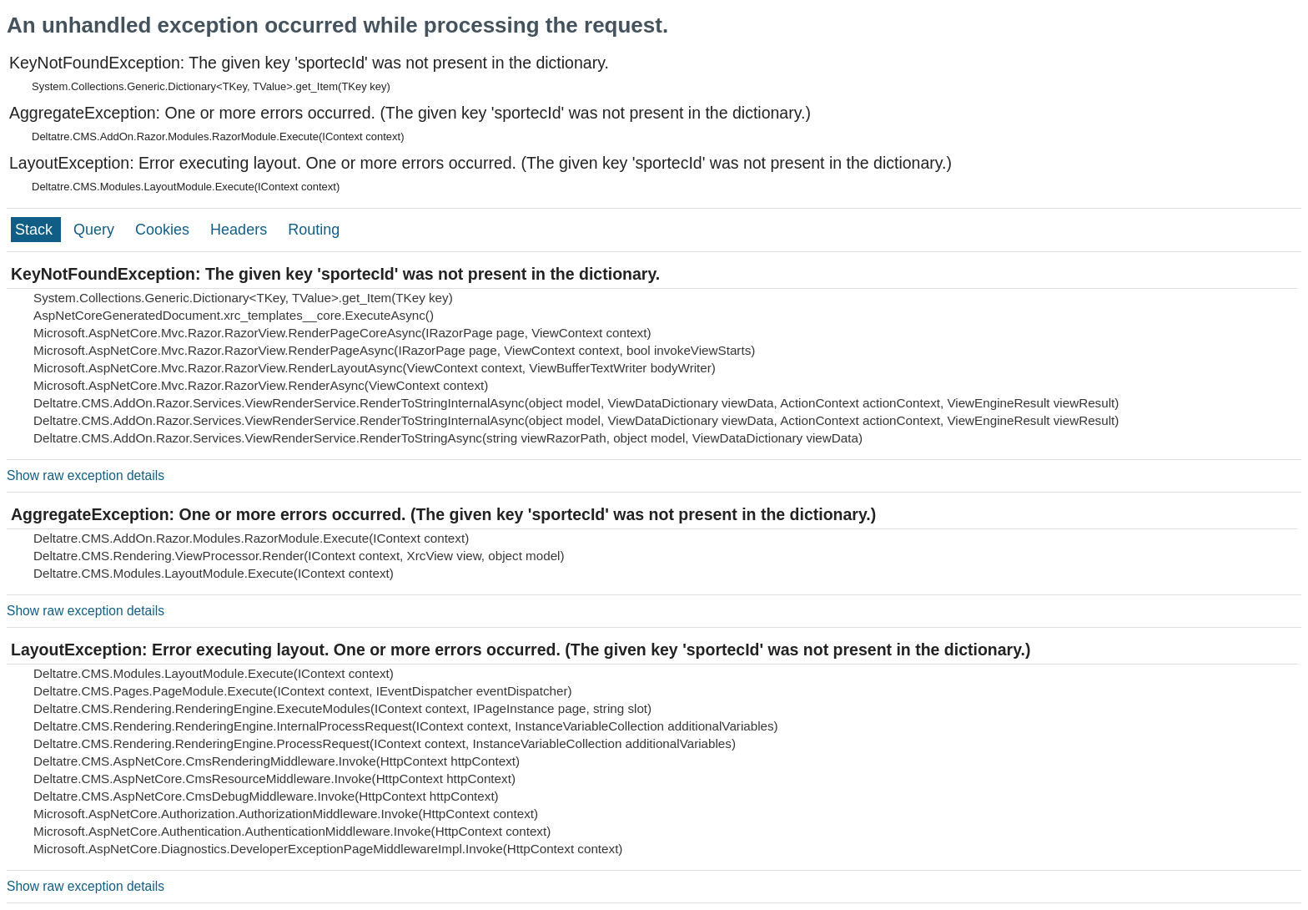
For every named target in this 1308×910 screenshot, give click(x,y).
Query (95, 229)
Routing (314, 229)
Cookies (164, 229)
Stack (36, 229)
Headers (240, 229)
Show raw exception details (85, 475)
